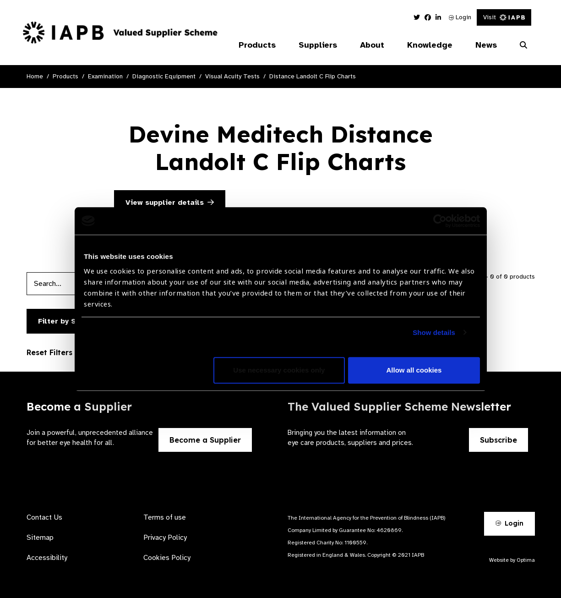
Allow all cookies (414, 370)
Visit (504, 17)
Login (460, 17)
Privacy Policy (165, 537)
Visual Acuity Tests (232, 76)
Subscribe (498, 439)
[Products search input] (73, 283)
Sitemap (40, 537)
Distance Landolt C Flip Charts (312, 76)
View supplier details (169, 202)
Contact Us (44, 517)
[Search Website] (523, 45)
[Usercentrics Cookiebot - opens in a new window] (440, 221)
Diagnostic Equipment (164, 76)
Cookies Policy (167, 557)
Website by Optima (512, 560)
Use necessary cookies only (279, 370)
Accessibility (47, 557)
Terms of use (164, 517)
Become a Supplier (205, 439)
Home (35, 76)
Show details (434, 332)
